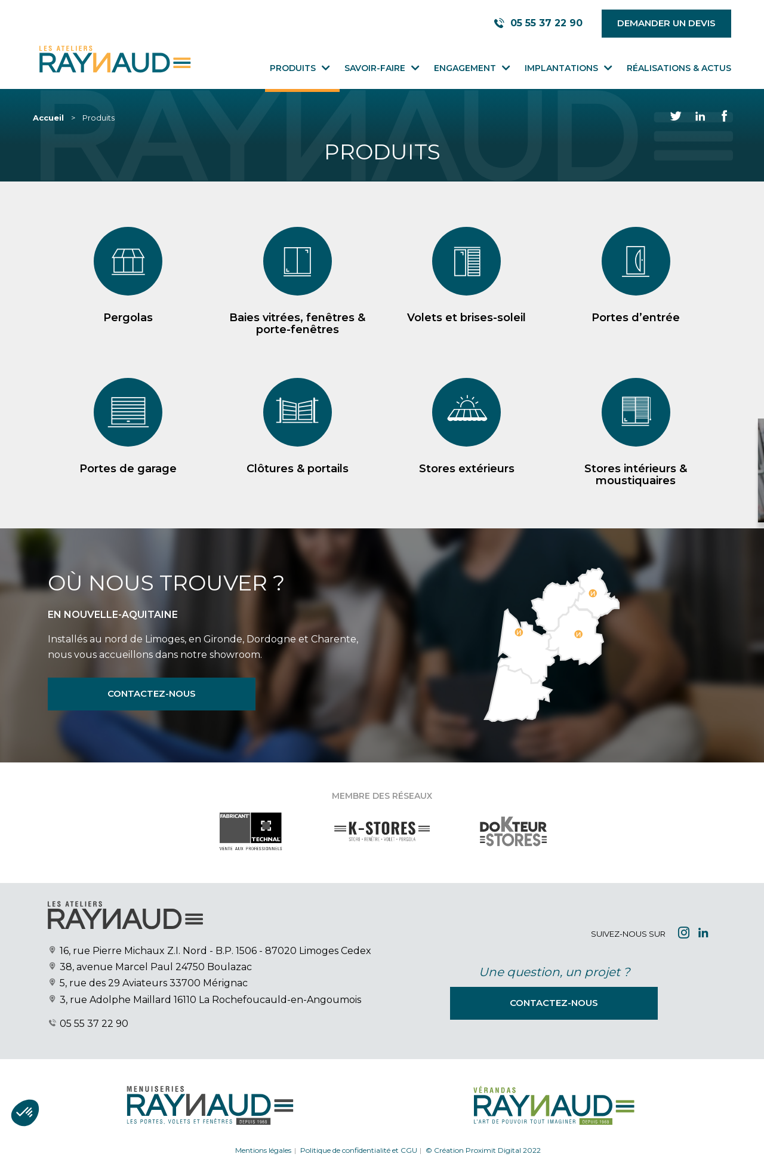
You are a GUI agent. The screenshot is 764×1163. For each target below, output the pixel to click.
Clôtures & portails (298, 491)
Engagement (465, 68)
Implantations (561, 68)
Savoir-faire (374, 68)
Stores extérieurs (467, 491)
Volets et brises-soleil (466, 317)
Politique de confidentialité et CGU (358, 1150)
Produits (293, 68)
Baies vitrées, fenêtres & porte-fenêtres (297, 323)
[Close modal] (642, 440)
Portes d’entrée (636, 317)
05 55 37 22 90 (94, 1023)
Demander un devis (666, 23)
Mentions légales (263, 1150)
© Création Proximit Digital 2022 (483, 1150)
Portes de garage (128, 491)
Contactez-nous (151, 693)
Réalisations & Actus (679, 68)
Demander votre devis (631, 491)
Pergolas (128, 317)
